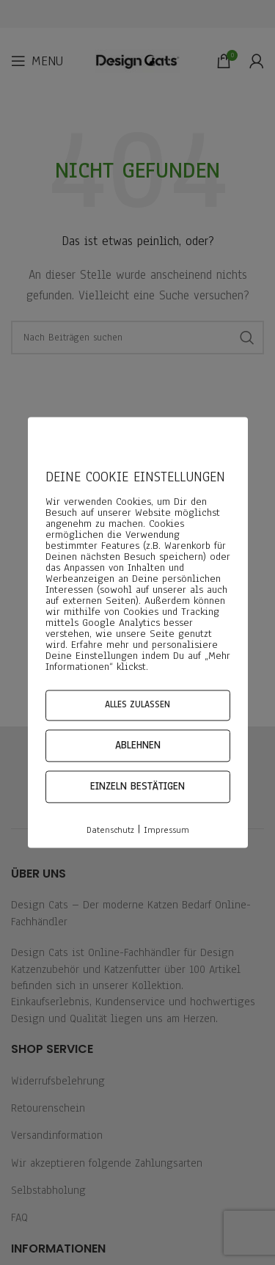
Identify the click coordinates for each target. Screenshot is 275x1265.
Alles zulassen (137, 704)
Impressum (166, 830)
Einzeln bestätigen (137, 786)
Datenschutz (110, 830)
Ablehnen (138, 745)
